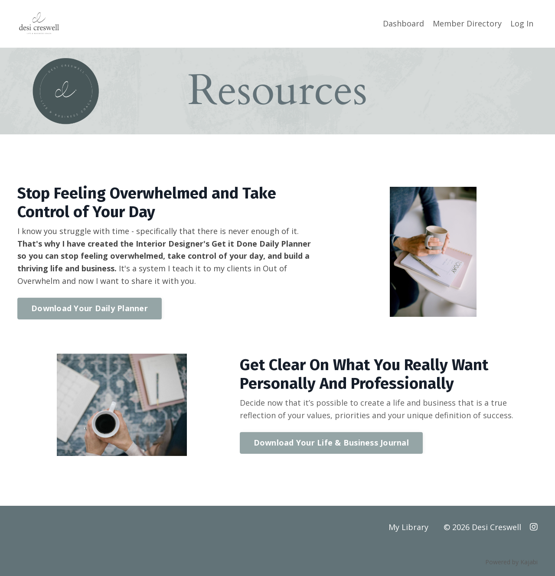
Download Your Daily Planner (89, 308)
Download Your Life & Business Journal (331, 443)
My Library (408, 527)
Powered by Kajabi (511, 562)
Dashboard (403, 23)
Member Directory (467, 23)
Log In (521, 23)
